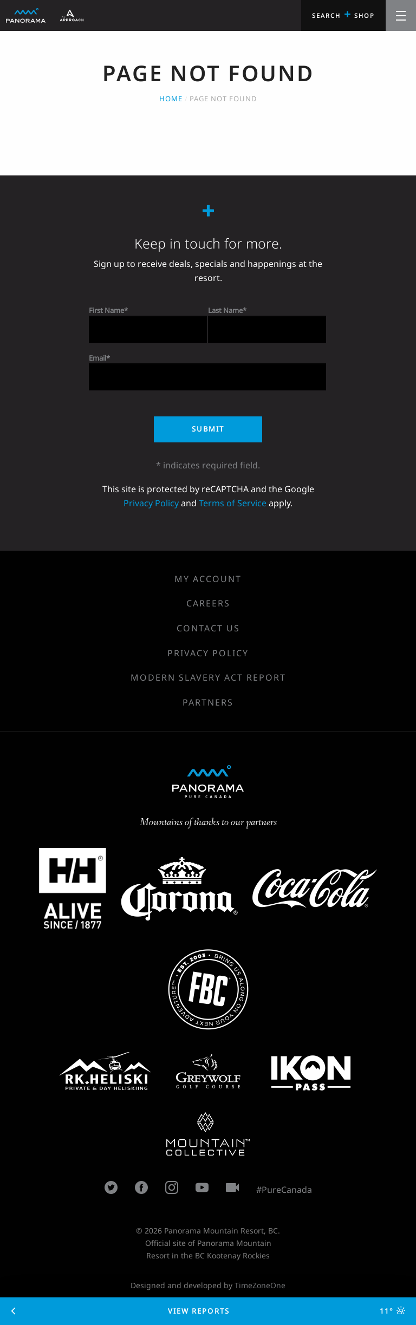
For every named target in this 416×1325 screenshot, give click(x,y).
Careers (208, 603)
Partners (208, 702)
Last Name (225, 310)
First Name (106, 310)
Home (171, 98)
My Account (208, 579)
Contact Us (208, 628)
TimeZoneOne (260, 1285)
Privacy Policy (151, 503)
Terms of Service (232, 503)
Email (97, 358)
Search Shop (343, 14)
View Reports (208, 1311)
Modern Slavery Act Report (208, 677)
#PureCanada (284, 1190)
